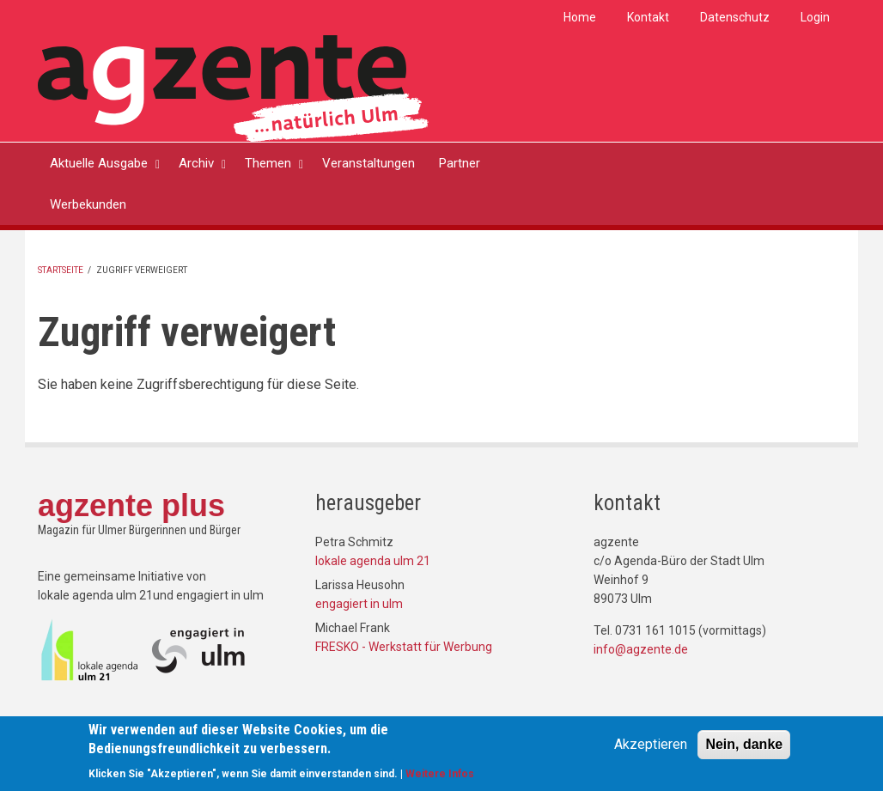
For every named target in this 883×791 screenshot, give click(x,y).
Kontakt (648, 17)
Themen (268, 163)
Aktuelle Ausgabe (99, 163)
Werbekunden (88, 204)
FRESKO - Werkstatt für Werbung (403, 647)
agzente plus (131, 505)
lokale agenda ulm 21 (372, 561)
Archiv (196, 163)
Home (579, 17)
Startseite (60, 270)
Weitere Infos (439, 777)
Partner (459, 163)
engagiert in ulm (359, 604)
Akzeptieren (650, 747)
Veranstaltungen (368, 163)
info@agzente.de (641, 649)
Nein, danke (744, 746)
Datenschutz (735, 17)
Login (815, 17)
